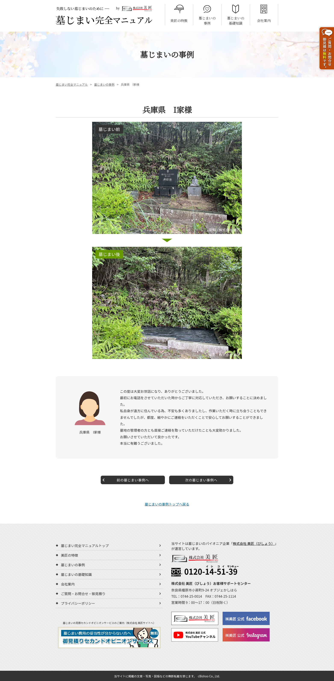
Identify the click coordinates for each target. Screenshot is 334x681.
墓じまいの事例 (104, 84)
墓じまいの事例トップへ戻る (167, 504)
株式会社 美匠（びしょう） (254, 543)
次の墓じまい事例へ (208, 479)
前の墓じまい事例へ (125, 479)
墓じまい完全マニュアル (72, 84)
